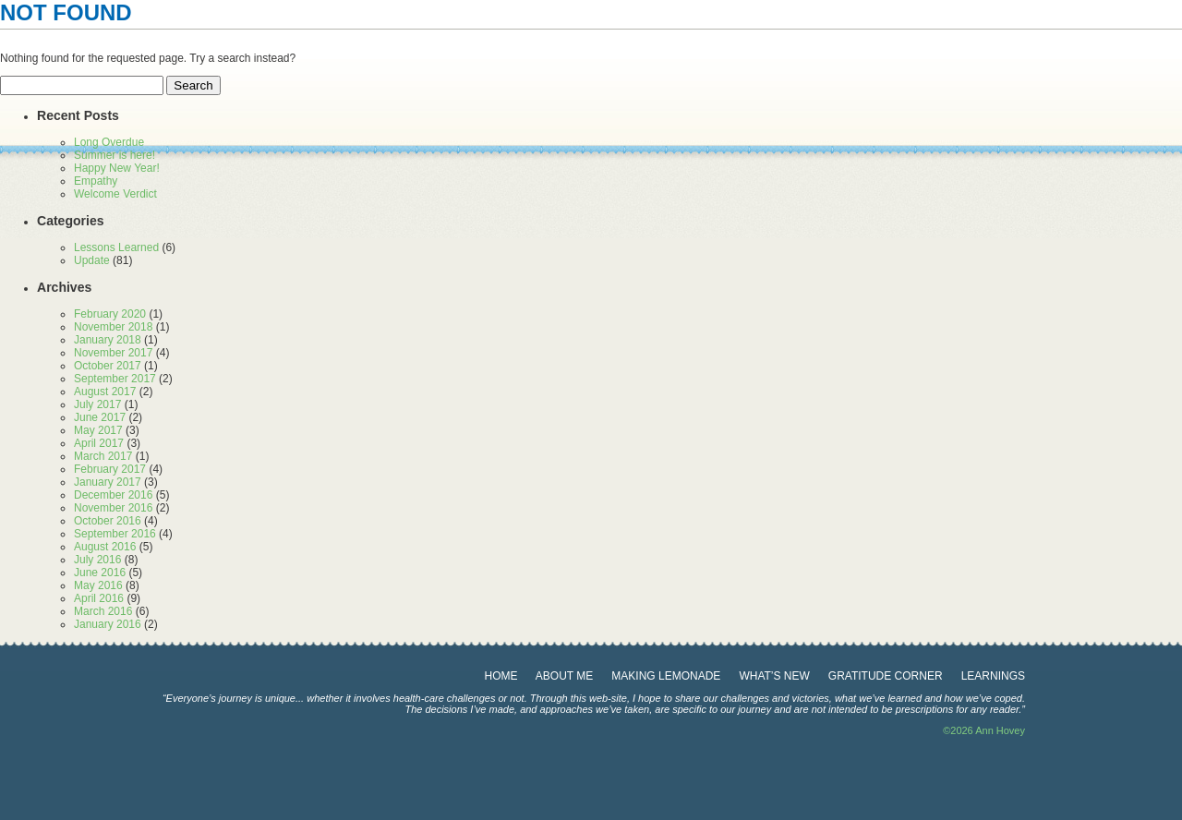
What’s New (774, 675)
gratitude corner (885, 675)
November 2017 (113, 352)
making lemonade (665, 675)
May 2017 (98, 430)
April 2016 (99, 598)
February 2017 (110, 469)
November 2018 (113, 326)
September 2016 (115, 533)
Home (501, 675)
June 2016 (100, 572)
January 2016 (107, 624)
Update (92, 260)
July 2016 (97, 559)
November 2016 (113, 507)
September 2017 (115, 378)
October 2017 (107, 365)
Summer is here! (114, 155)
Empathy (95, 181)
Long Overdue (109, 142)
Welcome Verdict (115, 193)
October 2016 (107, 520)
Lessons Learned (116, 247)
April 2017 (99, 443)
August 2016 (105, 546)
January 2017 (107, 482)
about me (564, 675)
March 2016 (103, 611)
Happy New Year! (117, 168)
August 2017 (105, 391)
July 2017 (97, 404)
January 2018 (107, 339)
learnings (993, 675)
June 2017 (100, 417)
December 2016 (113, 494)
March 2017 (103, 456)
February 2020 (110, 314)
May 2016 (98, 585)
